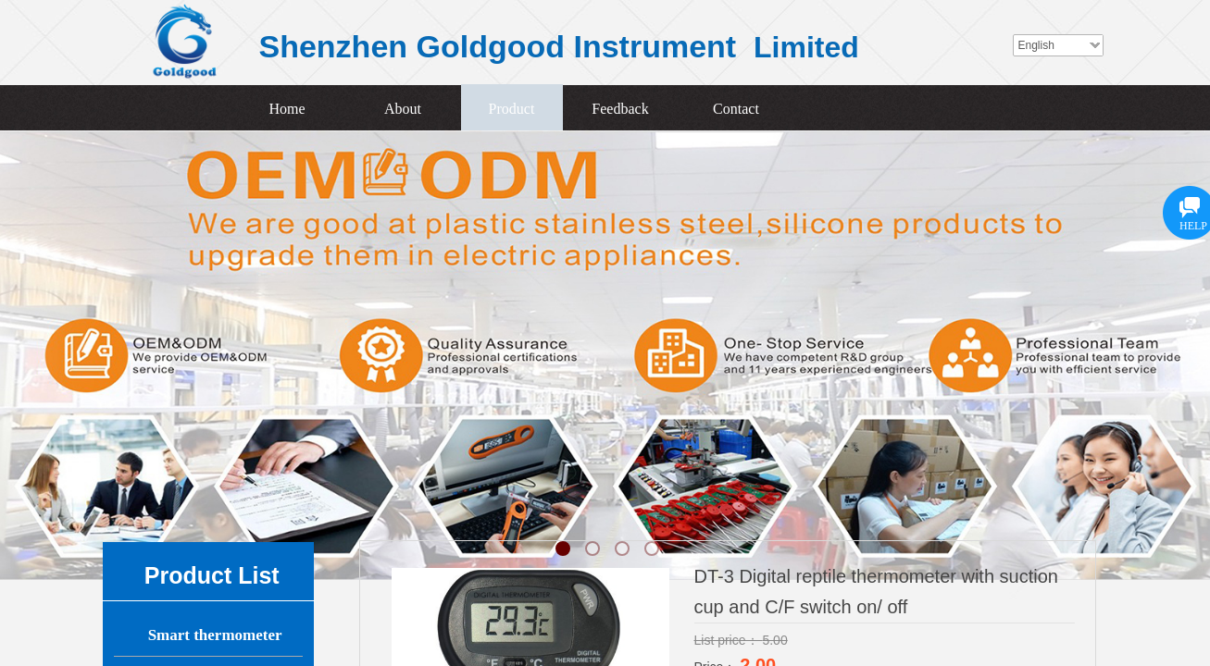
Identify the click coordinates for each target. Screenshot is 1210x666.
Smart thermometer (215, 635)
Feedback (620, 109)
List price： (728, 640)
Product (512, 109)
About (402, 109)
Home (286, 109)
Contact (736, 109)
